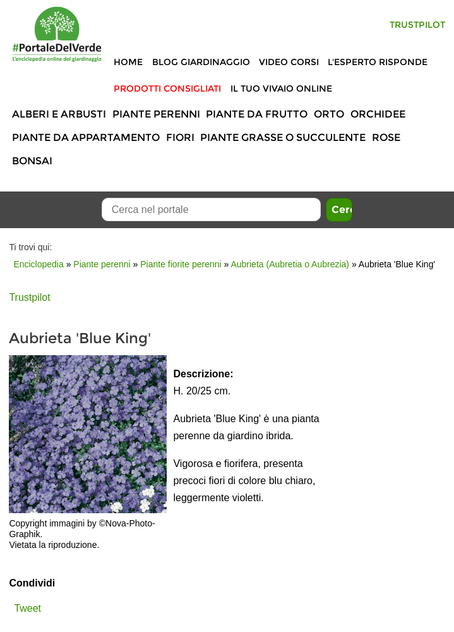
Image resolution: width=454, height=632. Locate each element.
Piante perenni (156, 114)
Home (128, 62)
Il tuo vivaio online (281, 88)
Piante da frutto (257, 114)
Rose (386, 137)
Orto (329, 114)
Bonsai (32, 161)
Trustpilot (417, 24)
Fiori (180, 137)
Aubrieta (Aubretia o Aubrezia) (289, 264)
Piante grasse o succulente (283, 137)
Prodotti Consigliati (167, 88)
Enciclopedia (38, 264)
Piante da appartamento (86, 137)
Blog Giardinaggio (201, 62)
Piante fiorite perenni (180, 264)
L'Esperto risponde (377, 62)
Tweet (27, 608)
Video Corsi (289, 62)
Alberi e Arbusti (59, 114)
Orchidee (377, 114)
